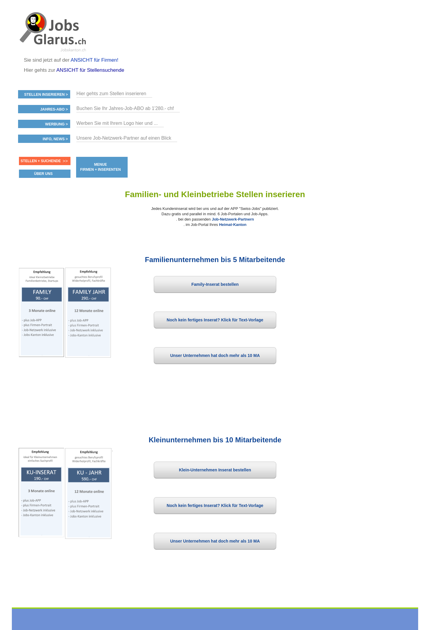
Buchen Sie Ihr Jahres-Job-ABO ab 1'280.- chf (125, 108)
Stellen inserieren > (46, 94)
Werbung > (56, 124)
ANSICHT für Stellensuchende (90, 70)
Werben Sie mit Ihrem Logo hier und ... (117, 123)
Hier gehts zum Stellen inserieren (111, 93)
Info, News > (55, 139)
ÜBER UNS (43, 174)
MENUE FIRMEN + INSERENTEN (100, 167)
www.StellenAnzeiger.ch (53, 31)
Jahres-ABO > (54, 109)
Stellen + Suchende (41, 161)
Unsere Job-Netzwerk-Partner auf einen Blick (123, 138)
